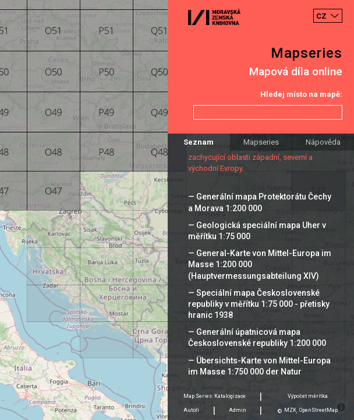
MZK (290, 410)
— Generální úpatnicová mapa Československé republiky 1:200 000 (257, 337)
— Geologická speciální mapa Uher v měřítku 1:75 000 (257, 230)
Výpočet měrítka (308, 396)
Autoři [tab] (191, 410)
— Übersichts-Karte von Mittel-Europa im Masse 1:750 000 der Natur (259, 366)
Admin (237, 410)
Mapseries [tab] (261, 142)
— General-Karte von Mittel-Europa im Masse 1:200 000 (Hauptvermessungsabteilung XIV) (259, 264)
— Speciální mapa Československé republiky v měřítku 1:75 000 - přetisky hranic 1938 (259, 304)
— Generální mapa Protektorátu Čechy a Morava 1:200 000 (259, 202)
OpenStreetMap (318, 410)
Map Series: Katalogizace (214, 396)
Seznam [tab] (198, 142)
